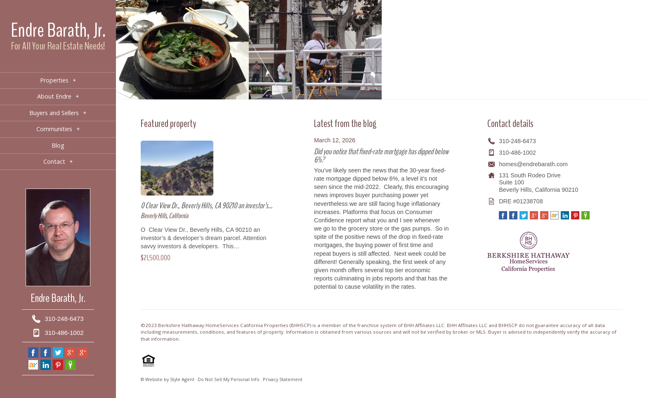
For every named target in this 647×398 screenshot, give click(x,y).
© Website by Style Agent (167, 379)
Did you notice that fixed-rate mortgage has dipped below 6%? (381, 155)
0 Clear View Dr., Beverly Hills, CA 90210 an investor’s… (206, 205)
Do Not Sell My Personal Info (229, 379)
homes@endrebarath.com (533, 164)
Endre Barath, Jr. (58, 30)
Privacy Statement (282, 379)
